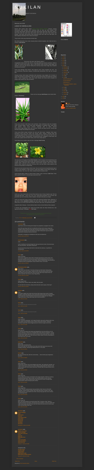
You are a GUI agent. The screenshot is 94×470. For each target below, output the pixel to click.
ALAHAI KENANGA (67, 80)
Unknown (20, 290)
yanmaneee (20, 410)
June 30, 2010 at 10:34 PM (23, 250)
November (65, 68)
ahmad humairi (21, 240)
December (65, 67)
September (65, 72)
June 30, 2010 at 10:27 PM (23, 236)
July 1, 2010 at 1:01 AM (22, 298)
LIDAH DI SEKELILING (67, 78)
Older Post (54, 461)
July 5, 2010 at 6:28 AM (22, 369)
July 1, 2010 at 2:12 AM (22, 306)
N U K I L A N (27, 7)
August (64, 74)
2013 (63, 60)
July (64, 75)
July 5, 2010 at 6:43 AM (22, 382)
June (64, 77)
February (65, 92)
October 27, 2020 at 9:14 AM (23, 443)
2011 (63, 63)
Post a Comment (20, 458)
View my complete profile (71, 108)
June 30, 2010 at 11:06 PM (23, 263)
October (65, 70)
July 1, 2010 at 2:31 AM (22, 324)
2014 (63, 58)
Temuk (19, 254)
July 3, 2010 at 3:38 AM (22, 357)
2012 (63, 62)
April (64, 89)
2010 (63, 65)
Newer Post (17, 461)
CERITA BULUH (66, 82)
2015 (63, 56)
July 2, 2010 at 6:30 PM (22, 349)
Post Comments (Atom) (24, 463)
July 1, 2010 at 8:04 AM (22, 338)
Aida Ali (19, 353)
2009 (63, 96)
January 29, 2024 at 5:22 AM (23, 456)
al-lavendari (20, 224)
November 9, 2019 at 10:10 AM (24, 425)
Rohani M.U (20, 342)
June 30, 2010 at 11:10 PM (23, 275)
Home (36, 461)
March (64, 90)
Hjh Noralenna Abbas (22, 267)
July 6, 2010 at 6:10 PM (22, 394)
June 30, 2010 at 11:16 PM (23, 286)
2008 (63, 98)
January (65, 94)
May (64, 87)
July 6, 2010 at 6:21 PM (22, 406)
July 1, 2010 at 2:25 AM (22, 313)
